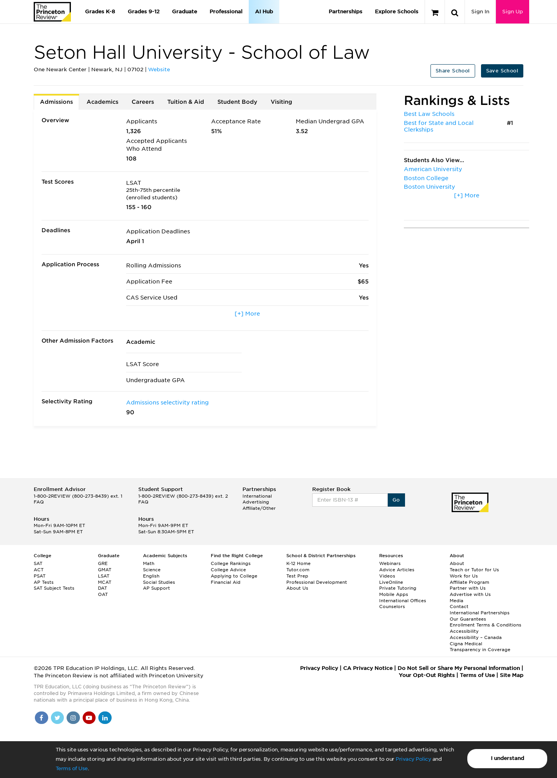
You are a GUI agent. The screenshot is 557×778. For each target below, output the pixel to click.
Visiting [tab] (281, 102)
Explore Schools (396, 11)
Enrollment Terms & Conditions (485, 625)
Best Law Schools (429, 114)
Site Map (511, 675)
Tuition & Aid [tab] (185, 102)
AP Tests (44, 582)
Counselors (392, 606)
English (151, 576)
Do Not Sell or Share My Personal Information (459, 668)
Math (148, 563)
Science (152, 569)
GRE (103, 563)
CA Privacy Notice (367, 668)
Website (159, 69)
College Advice (228, 569)
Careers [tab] (143, 102)
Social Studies (159, 582)
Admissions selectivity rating (167, 402)
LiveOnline (391, 582)
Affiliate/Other (259, 508)
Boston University (429, 187)
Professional (226, 11)
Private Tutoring (397, 588)
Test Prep (297, 576)
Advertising (255, 502)
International (257, 496)
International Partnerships (480, 613)
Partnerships (345, 11)
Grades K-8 (100, 11)
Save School (502, 71)
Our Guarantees (468, 619)
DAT (102, 588)
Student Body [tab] (237, 102)
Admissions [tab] (56, 102)
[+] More (247, 313)
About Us (297, 588)
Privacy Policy (413, 759)
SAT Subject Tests (54, 588)
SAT (38, 563)
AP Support (156, 588)
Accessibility (464, 631)
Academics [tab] (102, 102)
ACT (38, 569)
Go (396, 500)
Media (456, 600)
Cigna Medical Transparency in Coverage (480, 647)
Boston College (426, 178)
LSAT (103, 576)
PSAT (39, 576)
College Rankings (231, 563)
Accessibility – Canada (476, 637)
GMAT (104, 569)
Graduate (184, 11)
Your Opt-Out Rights (427, 675)
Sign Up (512, 11)
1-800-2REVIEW (78, 496)
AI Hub (264, 11)
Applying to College (234, 576)
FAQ (39, 502)
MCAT (104, 582)
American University (433, 169)
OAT (103, 594)
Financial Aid (226, 582)
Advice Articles (396, 569)
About (457, 563)
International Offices (402, 600)
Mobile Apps (393, 594)
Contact (459, 606)
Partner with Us (468, 588)
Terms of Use (72, 768)
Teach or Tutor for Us (474, 569)
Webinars (390, 563)
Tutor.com (297, 569)
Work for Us (464, 576)
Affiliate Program (469, 582)
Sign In (480, 11)
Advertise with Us (470, 594)
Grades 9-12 (143, 11)
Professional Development (316, 582)
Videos (387, 576)
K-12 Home (298, 563)
